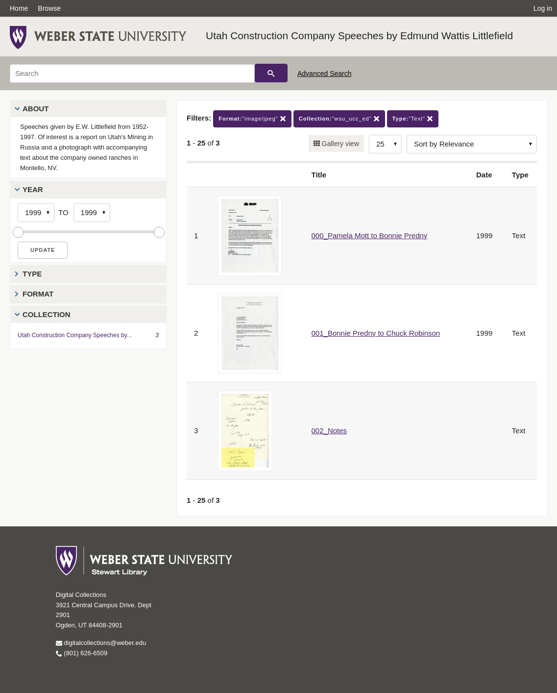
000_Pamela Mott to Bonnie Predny (370, 235)
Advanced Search (324, 73)
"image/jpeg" (252, 119)
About (35, 108)
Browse (49, 8)
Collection (47, 314)
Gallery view (339, 144)
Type (32, 274)
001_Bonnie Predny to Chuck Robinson (376, 333)
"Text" (413, 119)
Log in (542, 8)
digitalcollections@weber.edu (101, 642)
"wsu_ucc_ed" (339, 119)
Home (19, 8)
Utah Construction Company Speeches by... (75, 335)
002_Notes (329, 430)
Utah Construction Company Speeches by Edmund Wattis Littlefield (359, 35)
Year (33, 189)
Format (38, 294)
